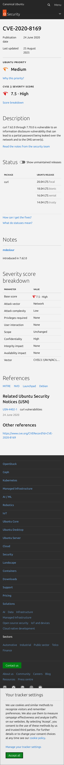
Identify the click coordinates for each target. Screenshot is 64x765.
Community (23, 673)
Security (8, 554)
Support (8, 587)
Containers (9, 570)
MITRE (7, 386)
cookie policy (37, 737)
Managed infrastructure (17, 488)
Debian (43, 386)
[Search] (49, 5)
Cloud (6, 546)
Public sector (41, 644)
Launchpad (29, 386)
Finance (7, 650)
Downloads (10, 579)
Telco (55, 644)
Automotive (10, 644)
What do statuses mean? (17, 222)
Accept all (14, 755)
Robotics (8, 505)
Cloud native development (19, 628)
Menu (57, 4)
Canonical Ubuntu (13, 4)
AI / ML (7, 496)
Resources (9, 679)
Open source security (15, 622)
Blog (48, 673)
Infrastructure (24, 611)
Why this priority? (13, 78)
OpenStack (10, 463)
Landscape (9, 562)
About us (8, 673)
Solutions (9, 603)
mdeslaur (8, 249)
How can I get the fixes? (17, 217)
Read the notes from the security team (26, 146)
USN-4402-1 (10, 409)
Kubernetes (10, 480)
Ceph (6, 472)
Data (10, 611)
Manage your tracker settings (23, 746)
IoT (5, 513)
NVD (16, 386)
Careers (37, 673)
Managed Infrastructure (17, 617)
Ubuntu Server (12, 537)
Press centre (25, 679)
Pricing (7, 595)
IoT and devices (40, 622)
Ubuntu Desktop (13, 529)
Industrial (25, 644)
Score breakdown (13, 102)
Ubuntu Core (11, 521)
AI (4, 611)
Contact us (12, 665)
